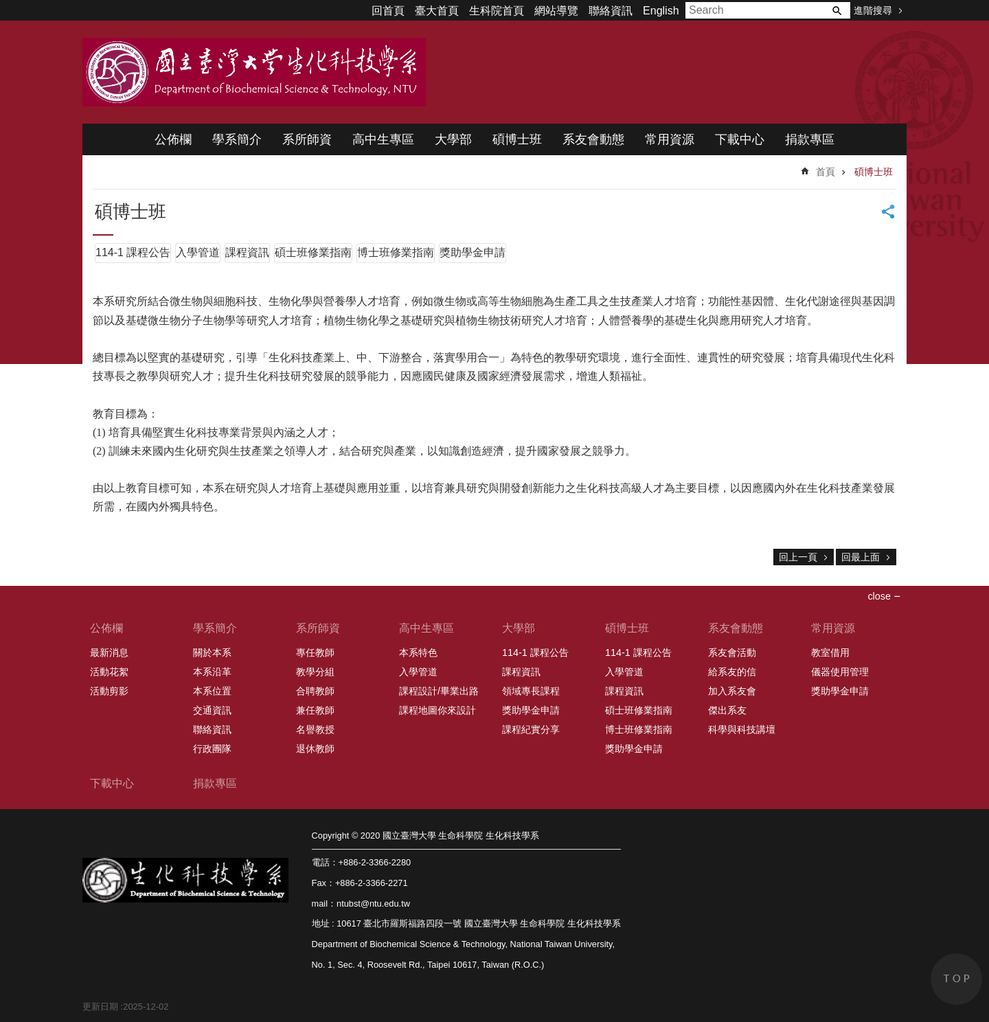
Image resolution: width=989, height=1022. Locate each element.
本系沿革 (212, 671)
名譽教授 (315, 729)
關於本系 (212, 652)
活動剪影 (109, 690)
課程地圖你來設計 (437, 710)
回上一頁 (798, 557)
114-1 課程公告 (132, 252)
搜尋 (836, 10)
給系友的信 (732, 671)
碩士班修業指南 (313, 252)
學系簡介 (237, 139)
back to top (956, 979)
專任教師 (315, 652)
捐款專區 (809, 139)
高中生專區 (383, 139)
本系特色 (418, 652)
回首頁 (388, 10)
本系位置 (212, 690)
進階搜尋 (873, 10)
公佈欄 (173, 139)
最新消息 (109, 652)
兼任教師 (315, 710)
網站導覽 (556, 10)
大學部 (453, 139)
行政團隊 (212, 748)
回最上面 (860, 557)
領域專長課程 (531, 690)
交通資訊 (212, 710)
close (879, 596)
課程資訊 (247, 252)
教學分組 (315, 671)
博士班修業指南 (395, 252)
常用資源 (669, 139)
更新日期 (100, 1006)
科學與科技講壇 (741, 729)
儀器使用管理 (840, 671)
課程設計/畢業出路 (439, 690)
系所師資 (307, 139)
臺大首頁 (437, 10)
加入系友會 (732, 690)
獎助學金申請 (472, 252)
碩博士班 (517, 139)
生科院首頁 (496, 10)
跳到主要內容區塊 (7, 7)
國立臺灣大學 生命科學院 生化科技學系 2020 (254, 72)
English (661, 10)
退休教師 (315, 748)
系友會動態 (593, 139)
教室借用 (830, 652)
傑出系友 (727, 710)
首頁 (825, 171)
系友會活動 (732, 652)
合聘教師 (315, 690)
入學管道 (198, 252)
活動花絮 (109, 671)
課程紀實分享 (531, 729)
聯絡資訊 (611, 10)
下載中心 (739, 139)
